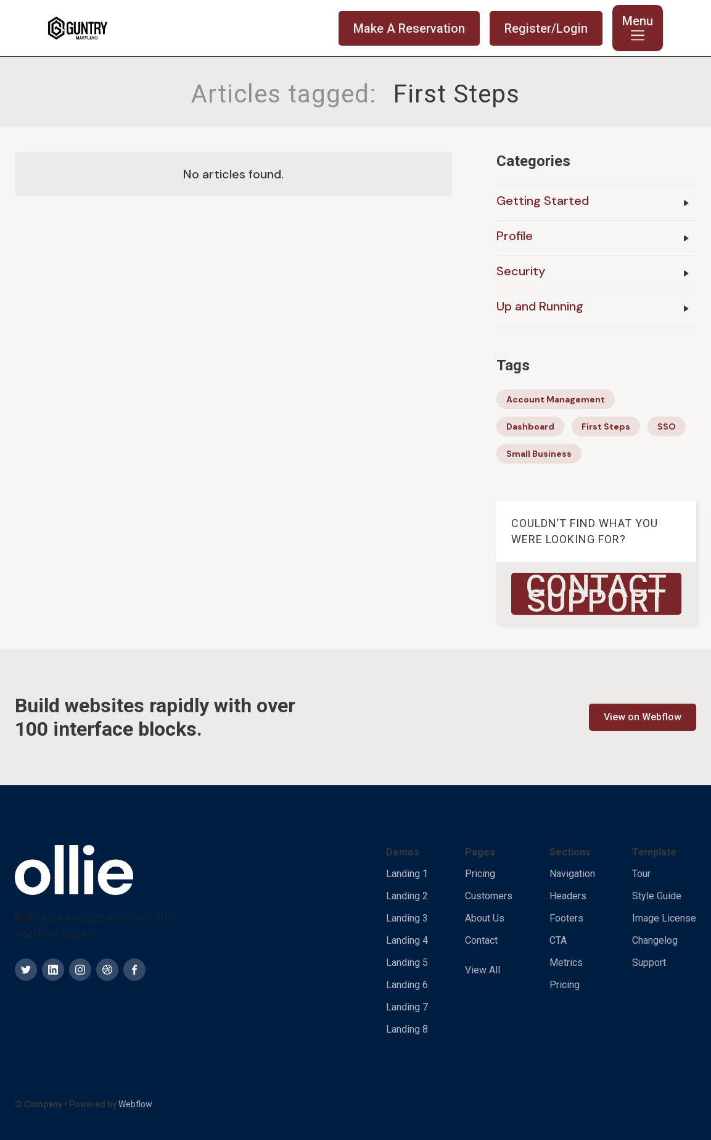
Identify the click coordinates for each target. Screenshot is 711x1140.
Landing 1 (407, 874)
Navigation (572, 874)
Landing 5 (407, 962)
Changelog (655, 940)
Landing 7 (407, 1007)
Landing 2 (407, 896)
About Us (484, 918)
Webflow (135, 1104)
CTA (558, 940)
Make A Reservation (409, 28)
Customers (488, 896)
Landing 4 (407, 940)
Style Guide (656, 896)
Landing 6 (407, 985)
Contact (481, 940)
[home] (77, 28)
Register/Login (546, 28)
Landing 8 (407, 1029)
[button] (637, 28)
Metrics (566, 962)
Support (649, 962)
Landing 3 (407, 918)
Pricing (480, 874)
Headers (567, 896)
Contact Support (596, 594)
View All (482, 970)
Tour (641, 874)
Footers (566, 918)
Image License (664, 918)
